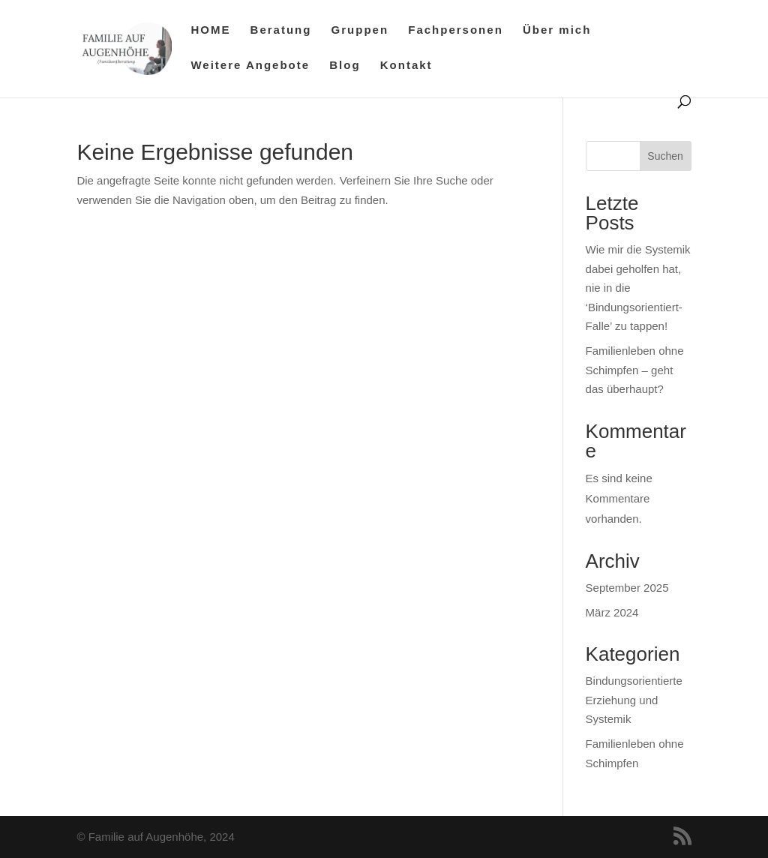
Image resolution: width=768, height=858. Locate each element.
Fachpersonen (455, 30)
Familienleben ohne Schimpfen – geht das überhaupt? (635, 369)
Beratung (281, 30)
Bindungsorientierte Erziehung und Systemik (634, 699)
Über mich (557, 30)
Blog (344, 65)
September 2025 (627, 587)
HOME (210, 30)
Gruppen (360, 30)
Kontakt (406, 65)
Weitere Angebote (250, 65)
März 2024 (612, 612)
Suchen (664, 156)
